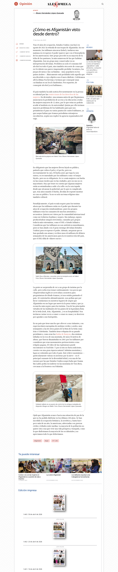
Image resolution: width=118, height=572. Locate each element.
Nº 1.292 (55, 441)
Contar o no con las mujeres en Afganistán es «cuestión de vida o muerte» (29, 477)
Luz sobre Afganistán (53, 475)
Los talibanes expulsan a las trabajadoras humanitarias (80, 476)
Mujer (47, 441)
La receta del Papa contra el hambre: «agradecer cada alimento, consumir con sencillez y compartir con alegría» (93, 68)
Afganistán (37, 441)
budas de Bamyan (63, 334)
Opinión (25, 4)
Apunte (35, 10)
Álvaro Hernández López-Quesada (50, 13)
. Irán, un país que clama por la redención (94, 100)
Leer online (60, 519)
